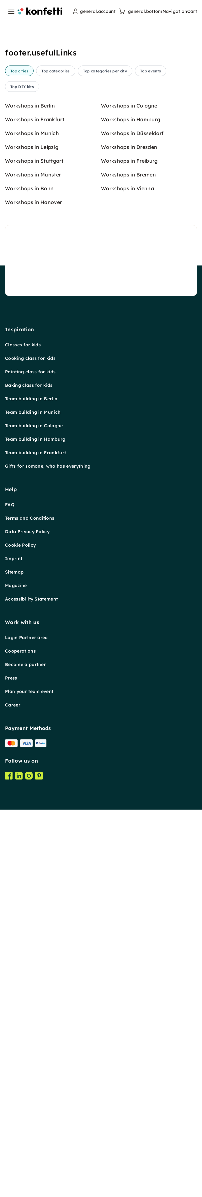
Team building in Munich (33, 891)
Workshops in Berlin (30, 584)
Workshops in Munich (32, 612)
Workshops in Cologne (129, 584)
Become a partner (25, 1143)
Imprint (13, 1037)
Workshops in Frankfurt (34, 598)
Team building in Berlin (31, 877)
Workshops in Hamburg (130, 598)
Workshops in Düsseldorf (132, 612)
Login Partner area (26, 1116)
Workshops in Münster (33, 653)
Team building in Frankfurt (35, 931)
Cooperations (20, 1130)
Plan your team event (29, 1170)
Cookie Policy (20, 1024)
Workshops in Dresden (129, 626)
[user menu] (93, 11)
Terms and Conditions (29, 997)
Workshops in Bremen (128, 653)
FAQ (9, 983)
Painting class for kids (30, 850)
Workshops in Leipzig (31, 626)
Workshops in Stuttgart (34, 640)
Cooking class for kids (30, 837)
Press (11, 1157)
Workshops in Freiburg (129, 640)
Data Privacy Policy (27, 1010)
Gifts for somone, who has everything (48, 945)
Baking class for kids (29, 864)
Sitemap (14, 1051)
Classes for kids (23, 824)
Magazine (16, 1064)
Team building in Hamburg (35, 918)
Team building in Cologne (34, 904)
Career (12, 1184)
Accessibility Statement (31, 1078)
